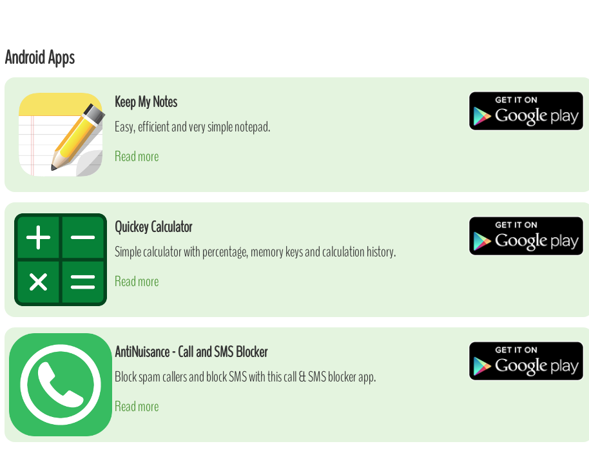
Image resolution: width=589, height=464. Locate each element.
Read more (137, 156)
